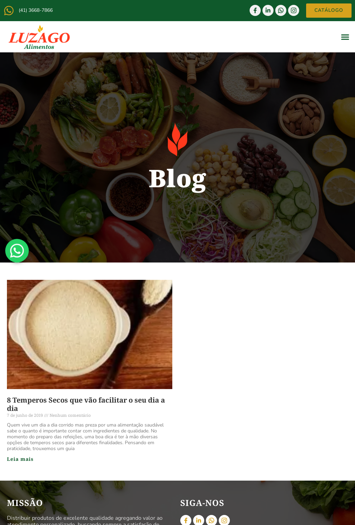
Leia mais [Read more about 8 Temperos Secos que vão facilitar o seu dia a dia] (20, 459)
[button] (345, 36)
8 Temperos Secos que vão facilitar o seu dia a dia (86, 404)
